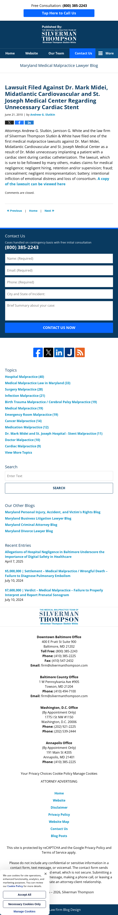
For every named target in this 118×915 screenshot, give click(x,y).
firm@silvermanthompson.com (64, 665)
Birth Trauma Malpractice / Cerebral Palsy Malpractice (51, 402)
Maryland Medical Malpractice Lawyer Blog (59, 34)
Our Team (56, 53)
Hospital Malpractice (24, 377)
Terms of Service (54, 852)
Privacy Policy (59, 814)
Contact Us (83, 53)
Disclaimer (59, 807)
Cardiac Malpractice (23, 446)
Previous (14, 210)
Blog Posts (59, 836)
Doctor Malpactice (22, 440)
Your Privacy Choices (36, 773)
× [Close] (45, 873)
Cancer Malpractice (23, 421)
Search (59, 488)
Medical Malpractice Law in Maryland (37, 383)
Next (49, 210)
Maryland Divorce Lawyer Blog (29, 531)
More (110, 53)
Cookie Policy (62, 773)
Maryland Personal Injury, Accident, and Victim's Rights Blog (52, 512)
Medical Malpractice (24, 408)
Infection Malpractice (25, 395)
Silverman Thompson (78, 892)
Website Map (59, 821)
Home (10, 53)
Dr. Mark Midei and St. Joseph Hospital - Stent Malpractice (53, 433)
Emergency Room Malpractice (31, 414)
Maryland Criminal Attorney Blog (31, 525)
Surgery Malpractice (24, 389)
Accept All (24, 894)
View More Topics (18, 452)
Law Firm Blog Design (59, 910)
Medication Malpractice (27, 427)
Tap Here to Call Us (59, 13)
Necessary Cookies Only (24, 904)
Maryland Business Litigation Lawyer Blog (38, 518)
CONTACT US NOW (59, 327)
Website (31, 53)
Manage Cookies (85, 773)
